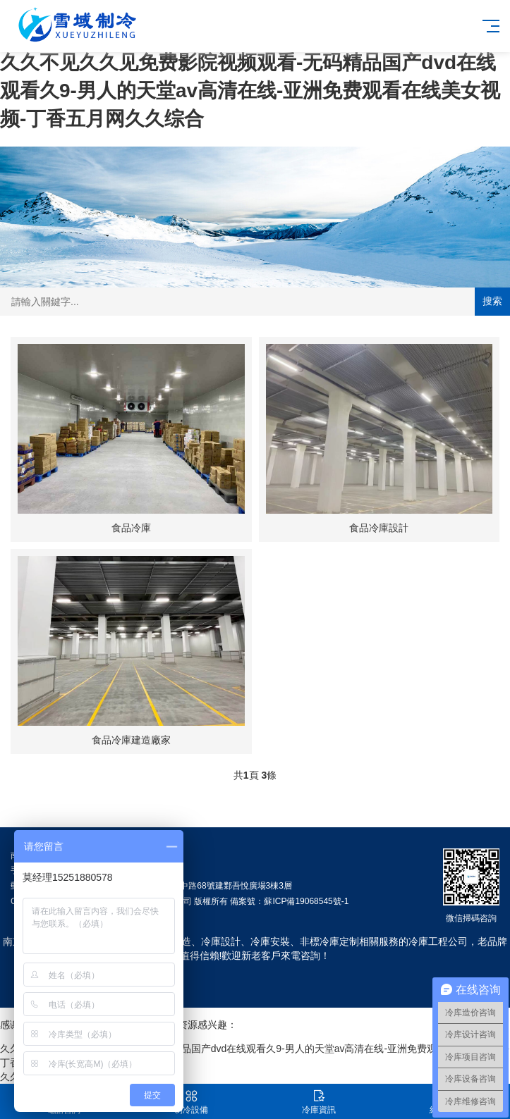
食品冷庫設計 (378, 527)
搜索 (492, 301)
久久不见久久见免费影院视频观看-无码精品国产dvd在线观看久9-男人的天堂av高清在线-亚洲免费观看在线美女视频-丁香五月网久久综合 (250, 90)
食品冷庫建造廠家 (131, 740)
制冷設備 (191, 1102)
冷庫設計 (221, 941)
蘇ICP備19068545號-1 (306, 901)
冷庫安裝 (270, 941)
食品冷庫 (131, 527)
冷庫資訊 (319, 1102)
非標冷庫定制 (329, 941)
